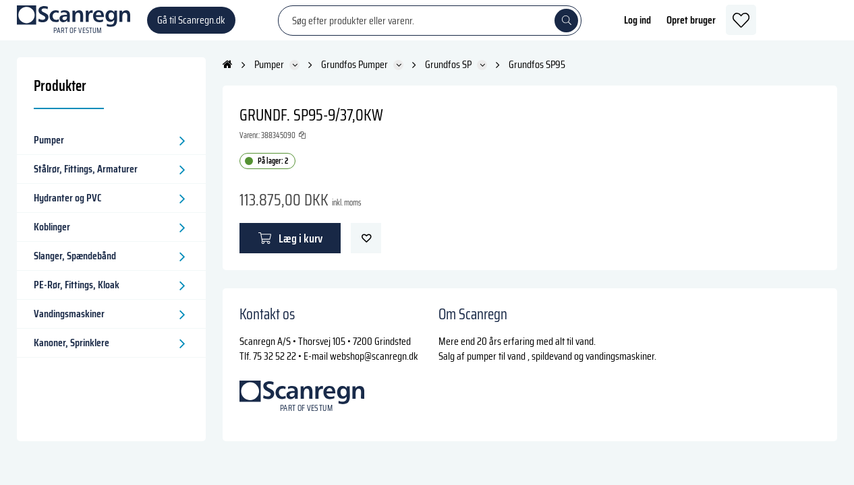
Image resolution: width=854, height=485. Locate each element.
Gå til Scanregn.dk (191, 26)
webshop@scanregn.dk (374, 368)
